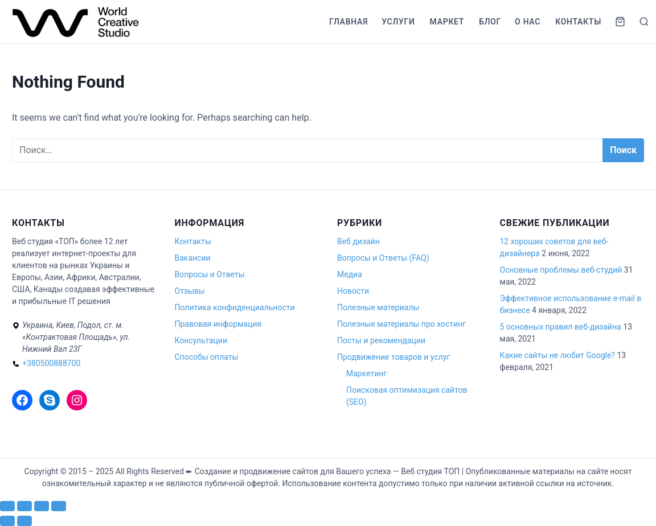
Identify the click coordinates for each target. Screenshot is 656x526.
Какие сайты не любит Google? (557, 355)
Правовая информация (218, 323)
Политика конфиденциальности (235, 307)
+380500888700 (51, 363)
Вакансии (193, 257)
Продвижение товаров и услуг (393, 356)
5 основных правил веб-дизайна (560, 326)
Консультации (201, 340)
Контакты (578, 21)
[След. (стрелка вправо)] (24, 521)
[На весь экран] (24, 506)
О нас (527, 21)
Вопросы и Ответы (210, 274)
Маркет (447, 21)
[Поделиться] (41, 506)
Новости (353, 290)
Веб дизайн (358, 241)
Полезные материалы (378, 307)
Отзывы (190, 290)
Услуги (398, 21)
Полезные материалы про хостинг (401, 323)
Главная (348, 21)
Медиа (349, 274)
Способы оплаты (207, 356)
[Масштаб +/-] (7, 506)
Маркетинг (366, 373)
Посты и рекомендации (381, 340)
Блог (490, 21)
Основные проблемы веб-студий (561, 269)
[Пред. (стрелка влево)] (7, 521)
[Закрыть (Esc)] (58, 506)
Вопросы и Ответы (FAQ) (383, 257)
